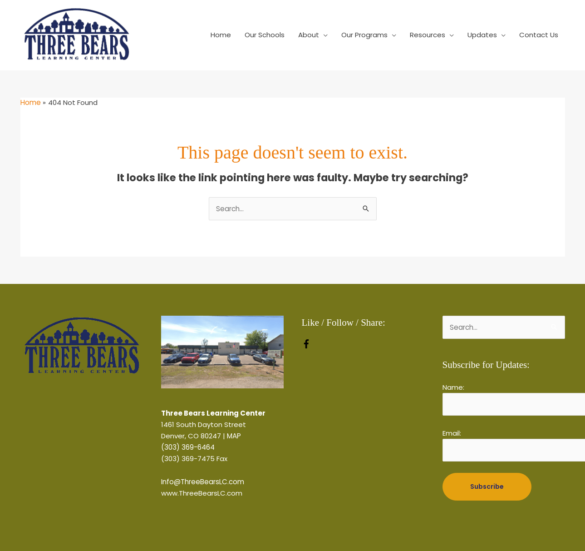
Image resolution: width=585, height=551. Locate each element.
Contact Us (538, 35)
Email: (451, 433)
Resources (427, 35)
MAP (234, 436)
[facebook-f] (306, 346)
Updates (482, 35)
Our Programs (364, 35)
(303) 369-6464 (188, 447)
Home (221, 35)
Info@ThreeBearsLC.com (202, 481)
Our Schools (265, 35)
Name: (453, 387)
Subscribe (487, 486)
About (308, 35)
